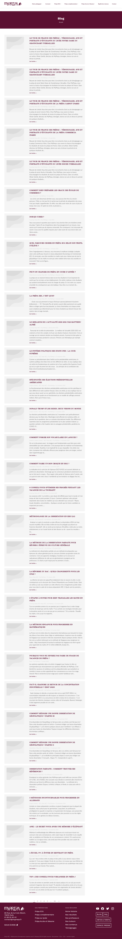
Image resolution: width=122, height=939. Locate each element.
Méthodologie (39, 630)
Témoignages (70, 928)
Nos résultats (71, 915)
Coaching (31, 46)
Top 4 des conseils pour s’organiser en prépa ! (52, 877)
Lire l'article (32, 61)
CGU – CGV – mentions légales (67, 936)
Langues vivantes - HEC (35, 356)
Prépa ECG (39, 911)
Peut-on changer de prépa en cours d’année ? (52, 272)
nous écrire (11, 925)
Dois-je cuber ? (36, 217)
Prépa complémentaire (44, 915)
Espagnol (31, 440)
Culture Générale (33, 548)
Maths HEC (37, 603)
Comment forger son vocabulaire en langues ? (53, 437)
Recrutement (55, 936)
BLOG (99, 914)
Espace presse (103, 925)
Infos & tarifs (103, 920)
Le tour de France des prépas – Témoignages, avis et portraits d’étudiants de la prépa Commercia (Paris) (55, 132)
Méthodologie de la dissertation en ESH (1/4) (52, 516)
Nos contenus (71, 925)
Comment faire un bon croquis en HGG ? (49, 464)
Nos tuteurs (70, 921)
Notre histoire (71, 911)
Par (44, 46)
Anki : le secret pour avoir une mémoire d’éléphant (56, 827)
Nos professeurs (72, 918)
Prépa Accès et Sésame (44, 921)
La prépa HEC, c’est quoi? (41, 296)
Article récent (32, 248)
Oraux (30, 196)
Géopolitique (32, 466)
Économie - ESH (33, 519)
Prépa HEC (37, 46)
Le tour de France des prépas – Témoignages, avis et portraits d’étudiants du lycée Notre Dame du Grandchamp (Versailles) (55, 40)
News (30, 577)
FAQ (105, 914)
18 (55, 901)
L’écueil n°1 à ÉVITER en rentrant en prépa (51, 853)
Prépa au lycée (41, 918)
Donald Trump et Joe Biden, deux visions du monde (55, 409)
